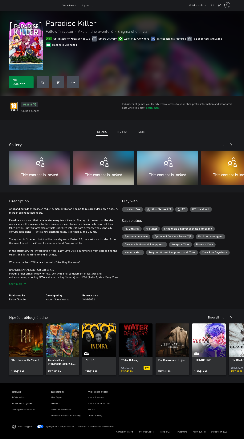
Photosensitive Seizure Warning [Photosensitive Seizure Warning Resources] (65, 415)
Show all (213, 317)
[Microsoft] (25, 5)
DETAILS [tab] (102, 132)
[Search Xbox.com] (211, 5)
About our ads (199, 431)
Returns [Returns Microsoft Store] (91, 409)
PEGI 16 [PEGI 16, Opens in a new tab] (29, 104)
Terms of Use (166, 431)
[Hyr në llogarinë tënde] (227, 5)
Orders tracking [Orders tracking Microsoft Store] (95, 415)
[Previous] (223, 145)
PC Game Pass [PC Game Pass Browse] (19, 397)
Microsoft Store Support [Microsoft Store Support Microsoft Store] (99, 403)
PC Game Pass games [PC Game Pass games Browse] (22, 403)
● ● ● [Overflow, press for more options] (73, 82)
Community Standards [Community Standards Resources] (61, 409)
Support (85, 5)
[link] (26, 349)
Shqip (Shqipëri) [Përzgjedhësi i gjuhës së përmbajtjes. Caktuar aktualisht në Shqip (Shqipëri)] (25, 426)
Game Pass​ (68, 5)
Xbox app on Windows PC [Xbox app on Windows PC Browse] (23, 409)
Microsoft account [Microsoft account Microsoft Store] (96, 397)
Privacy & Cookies (146, 431)
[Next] (231, 145)
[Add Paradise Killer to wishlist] (43, 82)
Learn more (153, 107)
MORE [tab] (142, 132)
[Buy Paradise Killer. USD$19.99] (21, 82)
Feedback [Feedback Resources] (55, 403)
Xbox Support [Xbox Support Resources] (57, 397)
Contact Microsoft (124, 431)
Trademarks (182, 431)
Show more (17, 284)
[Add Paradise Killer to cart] (58, 82)
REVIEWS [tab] (122, 132)
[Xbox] (50, 5)
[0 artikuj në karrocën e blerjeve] (219, 4)
